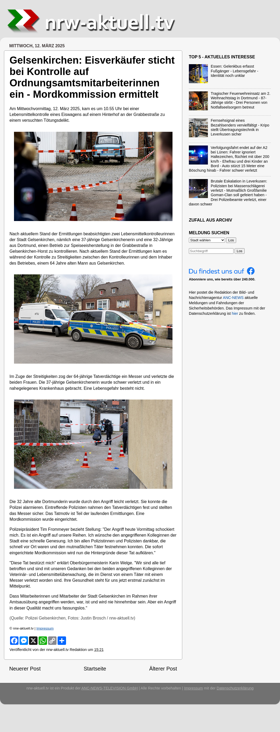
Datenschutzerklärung (235, 688)
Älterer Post (163, 669)
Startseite (95, 669)
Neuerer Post (25, 669)
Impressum (45, 628)
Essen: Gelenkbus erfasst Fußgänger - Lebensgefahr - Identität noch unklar (234, 71)
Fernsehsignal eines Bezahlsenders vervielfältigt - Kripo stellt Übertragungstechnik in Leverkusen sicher (240, 127)
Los (239, 251)
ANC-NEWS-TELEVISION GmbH (109, 688)
